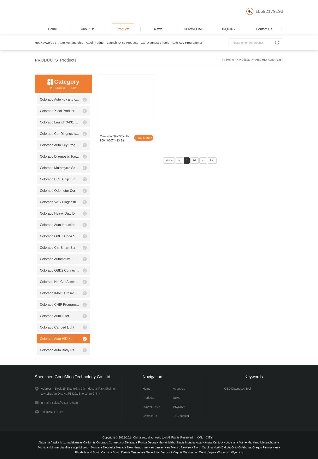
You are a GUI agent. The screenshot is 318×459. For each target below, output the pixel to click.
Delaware (131, 442)
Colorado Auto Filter (54, 316)
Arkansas (76, 442)
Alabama (44, 442)
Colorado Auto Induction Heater (60, 225)
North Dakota (221, 447)
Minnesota (57, 447)
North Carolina (203, 447)
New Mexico (172, 447)
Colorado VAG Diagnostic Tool (60, 202)
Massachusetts (269, 442)
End (212, 160)
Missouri (84, 447)
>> (203, 160)
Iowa (198, 442)
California (89, 442)
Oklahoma (245, 447)
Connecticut (116, 442)
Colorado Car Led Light (57, 327)
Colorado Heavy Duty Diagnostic (60, 213)
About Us (88, 29)
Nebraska (109, 447)
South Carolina (102, 452)
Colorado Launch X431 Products (60, 122)
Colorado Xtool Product (57, 111)
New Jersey (156, 447)
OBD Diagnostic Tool (237, 388)
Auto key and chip (70, 42)
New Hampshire (137, 447)
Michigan (43, 447)
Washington (190, 452)
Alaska (55, 442)
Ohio (234, 447)
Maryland (254, 442)
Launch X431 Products (122, 42)
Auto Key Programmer (187, 42)
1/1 (194, 160)
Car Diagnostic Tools (155, 42)
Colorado (102, 442)
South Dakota (121, 452)
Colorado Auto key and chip (60, 99)
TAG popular (181, 416)
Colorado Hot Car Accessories (60, 282)
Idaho (172, 442)
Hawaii (163, 442)
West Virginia (207, 452)
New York (187, 447)
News (158, 29)
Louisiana (232, 442)
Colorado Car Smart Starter (60, 247)
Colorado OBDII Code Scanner (60, 236)
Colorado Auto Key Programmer (60, 145)
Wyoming (237, 452)
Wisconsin (223, 452)
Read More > (143, 137)
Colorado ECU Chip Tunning (60, 179)
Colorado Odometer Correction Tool (60, 190)
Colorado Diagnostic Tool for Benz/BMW (60, 156)
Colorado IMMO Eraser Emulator (60, 293)
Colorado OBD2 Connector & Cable (60, 270)
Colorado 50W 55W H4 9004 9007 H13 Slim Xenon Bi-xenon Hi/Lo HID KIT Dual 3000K (115, 139)
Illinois (180, 442)
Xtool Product (95, 42)
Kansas (207, 442)
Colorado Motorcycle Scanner (60, 168)
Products (122, 29)
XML (199, 437)
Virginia (177, 452)
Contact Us (264, 29)
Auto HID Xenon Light (269, 59)
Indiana (190, 442)
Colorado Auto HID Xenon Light (60, 339)
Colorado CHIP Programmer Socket (60, 304)
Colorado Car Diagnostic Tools (60, 133)
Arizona (65, 442)
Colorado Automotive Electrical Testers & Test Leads (60, 259)
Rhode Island (83, 452)
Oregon (257, 447)
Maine (243, 442)
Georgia (153, 442)
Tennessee (138, 452)
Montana (96, 447)
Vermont (166, 452)
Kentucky (219, 442)
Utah (157, 452)
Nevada (121, 447)
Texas (150, 452)
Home (52, 29)
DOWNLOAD (193, 29)
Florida (142, 442)
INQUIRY (229, 29)
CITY (209, 437)
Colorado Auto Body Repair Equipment (60, 350)
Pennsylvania (271, 447)
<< (179, 160)
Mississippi (72, 447)
